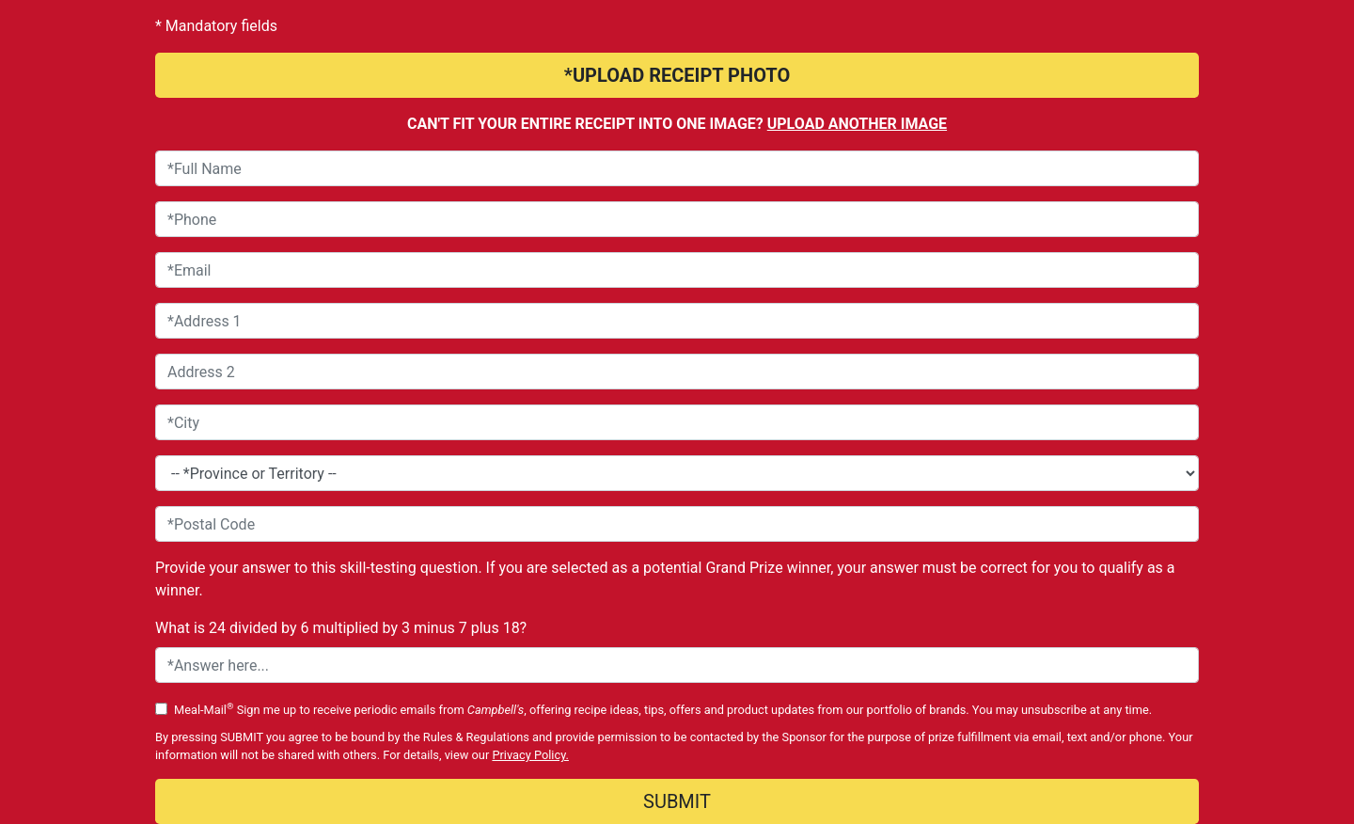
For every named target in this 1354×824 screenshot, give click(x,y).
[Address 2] (677, 371)
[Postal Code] (677, 524)
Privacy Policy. (530, 755)
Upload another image (857, 124)
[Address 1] (677, 321)
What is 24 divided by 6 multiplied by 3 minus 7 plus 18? (341, 628)
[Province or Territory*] (677, 473)
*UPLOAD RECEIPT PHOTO (677, 75)
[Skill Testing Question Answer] (677, 665)
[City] (677, 422)
